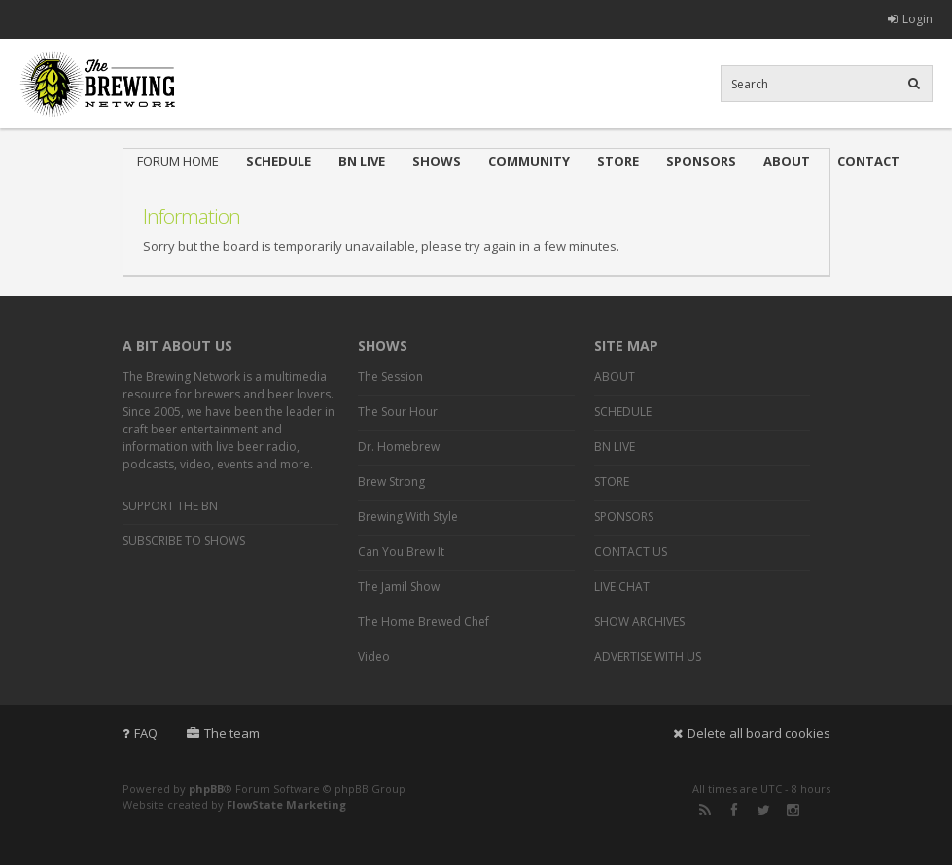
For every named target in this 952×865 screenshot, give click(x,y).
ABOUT (786, 161)
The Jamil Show (399, 586)
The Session (390, 376)
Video (374, 656)
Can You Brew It (401, 551)
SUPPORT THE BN (170, 506)
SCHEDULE (278, 161)
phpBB (206, 788)
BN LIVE (361, 161)
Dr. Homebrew (399, 446)
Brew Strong (391, 481)
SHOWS (436, 161)
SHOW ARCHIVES (639, 621)
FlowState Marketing (286, 804)
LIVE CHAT (622, 586)
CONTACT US (630, 551)
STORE (618, 161)
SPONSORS (701, 161)
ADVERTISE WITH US (647, 656)
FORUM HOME (178, 161)
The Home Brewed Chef (423, 621)
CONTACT (868, 161)
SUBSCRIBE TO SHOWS (184, 541)
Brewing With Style (408, 516)
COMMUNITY (529, 161)
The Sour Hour (398, 411)
